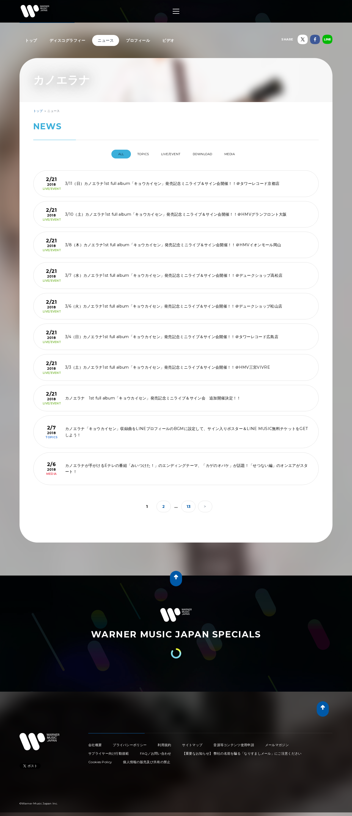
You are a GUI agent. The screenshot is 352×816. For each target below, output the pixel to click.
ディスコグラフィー (68, 40)
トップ (31, 40)
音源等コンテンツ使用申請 (233, 743)
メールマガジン (277, 743)
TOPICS (136, 154)
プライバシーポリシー (130, 743)
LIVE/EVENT (169, 154)
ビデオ (168, 40)
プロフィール (138, 40)
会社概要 (95, 743)
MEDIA (240, 154)
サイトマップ (192, 743)
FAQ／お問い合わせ (155, 751)
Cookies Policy (100, 760)
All (109, 154)
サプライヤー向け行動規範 (108, 751)
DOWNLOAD (207, 154)
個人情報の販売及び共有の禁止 (146, 760)
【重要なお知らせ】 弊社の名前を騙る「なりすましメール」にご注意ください (242, 751)
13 (188, 504)
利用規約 (164, 743)
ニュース (106, 40)
